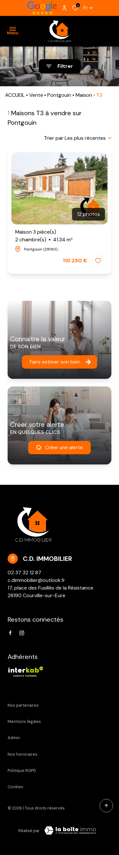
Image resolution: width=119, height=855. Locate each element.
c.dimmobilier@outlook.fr (36, 580)
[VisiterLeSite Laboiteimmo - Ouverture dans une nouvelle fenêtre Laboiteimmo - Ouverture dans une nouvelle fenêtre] (70, 830)
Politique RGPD (22, 770)
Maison (84, 95)
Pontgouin (59, 95)
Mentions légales (24, 721)
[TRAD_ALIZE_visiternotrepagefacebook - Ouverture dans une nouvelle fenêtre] (10, 633)
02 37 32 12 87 (24, 572)
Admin (14, 737)
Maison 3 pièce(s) (44, 236)
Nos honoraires (22, 754)
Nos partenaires (23, 705)
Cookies (15, 786)
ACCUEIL (15, 95)
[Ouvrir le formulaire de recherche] (60, 66)
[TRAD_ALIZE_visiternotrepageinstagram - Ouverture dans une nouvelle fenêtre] (21, 633)
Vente (36, 95)
